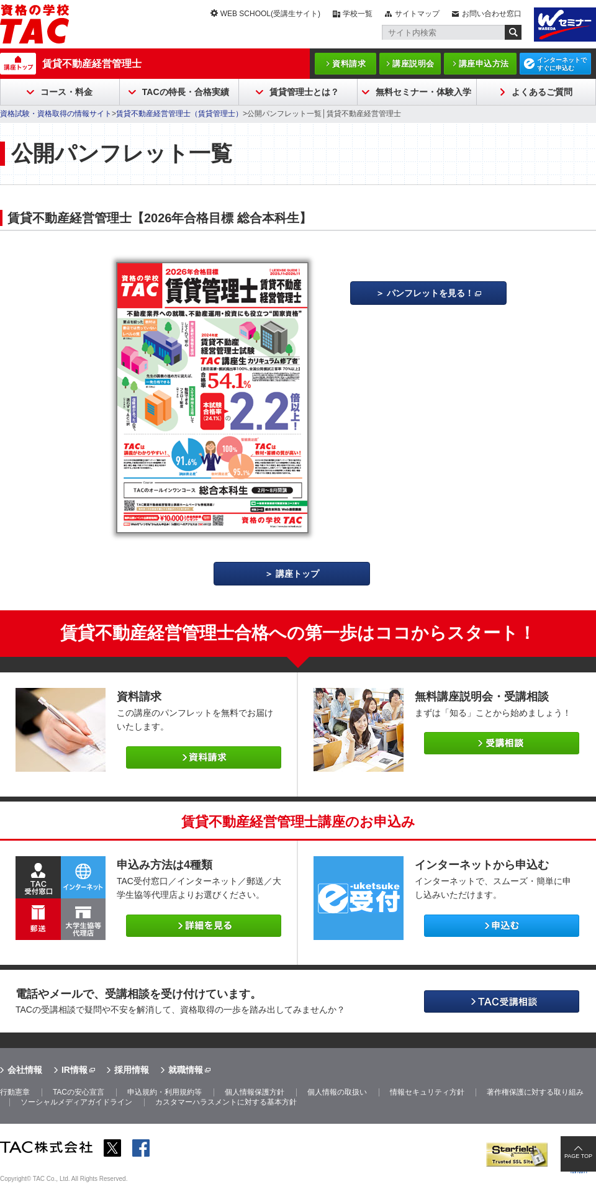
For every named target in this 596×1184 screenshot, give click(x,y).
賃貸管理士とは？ (304, 92)
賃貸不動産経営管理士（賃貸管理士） (179, 113)
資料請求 (349, 63)
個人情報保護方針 (254, 1092)
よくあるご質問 (542, 92)
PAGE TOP (578, 1156)
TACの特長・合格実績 (185, 92)
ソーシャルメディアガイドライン (76, 1102)
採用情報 (131, 1070)
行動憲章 (15, 1092)
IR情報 (74, 1070)
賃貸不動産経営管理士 (92, 63)
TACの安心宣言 (78, 1092)
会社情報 (24, 1070)
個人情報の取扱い (337, 1092)
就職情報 (185, 1070)
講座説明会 (413, 63)
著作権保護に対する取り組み (535, 1092)
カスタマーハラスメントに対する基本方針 (226, 1102)
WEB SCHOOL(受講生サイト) (270, 13)
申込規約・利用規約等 (164, 1092)
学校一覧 (357, 13)
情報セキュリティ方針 (427, 1092)
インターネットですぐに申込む (562, 63)
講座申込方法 (484, 63)
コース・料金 (66, 92)
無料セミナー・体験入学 (423, 92)
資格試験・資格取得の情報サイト (56, 113)
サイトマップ (417, 13)
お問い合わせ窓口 (492, 13)
